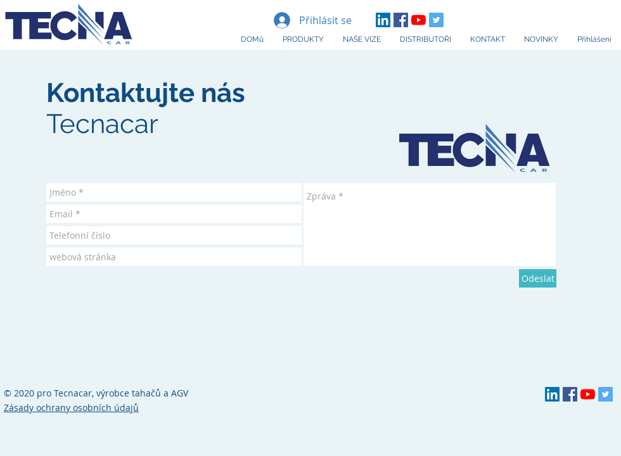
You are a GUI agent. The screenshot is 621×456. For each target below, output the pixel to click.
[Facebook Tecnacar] (401, 20)
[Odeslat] (537, 278)
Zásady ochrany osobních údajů (71, 408)
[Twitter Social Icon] (436, 20)
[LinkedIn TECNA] (383, 20)
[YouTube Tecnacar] (418, 20)
